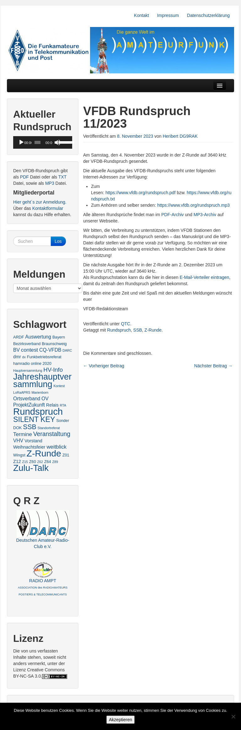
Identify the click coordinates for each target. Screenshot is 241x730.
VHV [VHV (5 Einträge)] (18, 440)
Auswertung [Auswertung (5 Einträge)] (38, 336)
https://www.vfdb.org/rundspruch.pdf (140, 192)
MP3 (49, 183)
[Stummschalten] (57, 142)
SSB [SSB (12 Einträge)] (29, 426)
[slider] (37, 142)
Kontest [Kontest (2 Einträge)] (59, 386)
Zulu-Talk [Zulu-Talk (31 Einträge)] (31, 468)
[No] (233, 716)
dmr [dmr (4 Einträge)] (17, 356)
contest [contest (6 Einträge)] (29, 350)
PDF (24, 176)
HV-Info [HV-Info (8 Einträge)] (53, 369)
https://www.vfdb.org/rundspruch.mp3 (193, 205)
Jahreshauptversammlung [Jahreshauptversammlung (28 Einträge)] (42, 380)
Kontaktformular (47, 208)
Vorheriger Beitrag (103, 365)
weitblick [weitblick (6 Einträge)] (56, 447)
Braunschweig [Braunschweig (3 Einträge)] (54, 344)
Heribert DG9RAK (180, 136)
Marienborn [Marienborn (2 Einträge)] (39, 392)
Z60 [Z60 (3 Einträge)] (32, 462)
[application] (42, 142)
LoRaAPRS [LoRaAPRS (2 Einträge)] (21, 392)
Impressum (168, 15)
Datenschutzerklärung (208, 15)
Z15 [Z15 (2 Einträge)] (25, 462)
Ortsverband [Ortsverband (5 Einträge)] (26, 398)
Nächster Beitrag (213, 365)
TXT (62, 176)
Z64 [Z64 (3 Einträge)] (47, 462)
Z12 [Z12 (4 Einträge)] (17, 461)
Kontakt (141, 15)
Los (58, 241)
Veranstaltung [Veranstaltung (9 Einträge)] (51, 434)
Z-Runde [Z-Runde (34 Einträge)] (44, 453)
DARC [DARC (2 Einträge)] (67, 350)
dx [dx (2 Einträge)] (24, 357)
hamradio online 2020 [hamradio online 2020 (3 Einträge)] (32, 363)
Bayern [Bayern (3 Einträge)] (58, 337)
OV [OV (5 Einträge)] (45, 398)
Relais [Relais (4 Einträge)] (52, 405)
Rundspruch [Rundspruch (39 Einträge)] (38, 411)
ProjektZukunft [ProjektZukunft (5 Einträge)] (29, 405)
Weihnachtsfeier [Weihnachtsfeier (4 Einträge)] (29, 447)
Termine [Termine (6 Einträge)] (22, 434)
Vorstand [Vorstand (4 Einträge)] (33, 440)
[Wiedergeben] (21, 142)
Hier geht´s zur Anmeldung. (40, 202)
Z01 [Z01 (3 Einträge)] (65, 455)
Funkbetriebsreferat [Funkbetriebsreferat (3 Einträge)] (44, 357)
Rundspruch (119, 330)
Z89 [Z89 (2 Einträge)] (55, 462)
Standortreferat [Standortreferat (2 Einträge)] (49, 428)
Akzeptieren (120, 719)
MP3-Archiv (205, 214)
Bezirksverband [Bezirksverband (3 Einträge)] (26, 344)
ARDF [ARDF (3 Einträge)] (18, 337)
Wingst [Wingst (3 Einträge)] (19, 455)
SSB (137, 330)
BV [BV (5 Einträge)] (16, 350)
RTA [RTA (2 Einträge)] (63, 405)
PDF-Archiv (172, 214)
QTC (125, 323)
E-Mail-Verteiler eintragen (204, 277)
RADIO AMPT (42, 587)
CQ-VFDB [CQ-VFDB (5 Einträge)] (50, 350)
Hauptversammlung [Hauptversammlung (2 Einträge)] (27, 370)
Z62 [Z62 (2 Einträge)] (40, 462)
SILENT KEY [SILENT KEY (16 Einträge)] (34, 419)
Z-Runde (152, 330)
